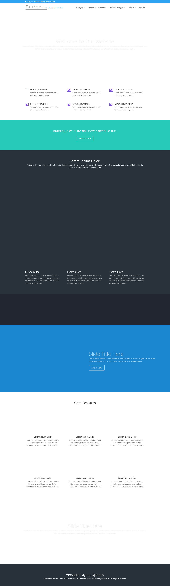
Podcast (131, 8)
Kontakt (142, 8)
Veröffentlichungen (115, 8)
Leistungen (79, 8)
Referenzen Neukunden (97, 8)
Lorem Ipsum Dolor (85, 436)
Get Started (85, 138)
